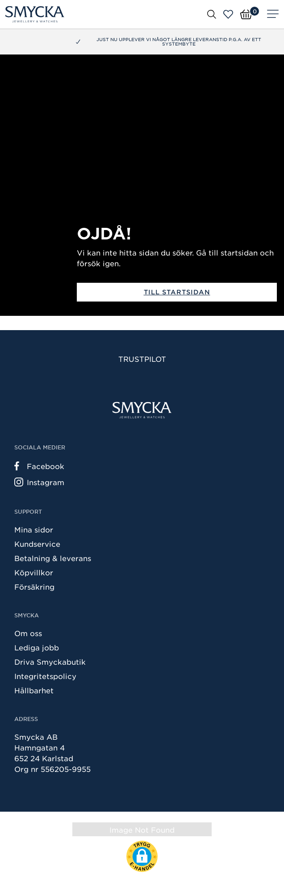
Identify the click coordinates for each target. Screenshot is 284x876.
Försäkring (34, 586)
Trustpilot (142, 358)
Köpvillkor (33, 572)
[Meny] (273, 14)
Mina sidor (33, 529)
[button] (142, 856)
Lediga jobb (36, 647)
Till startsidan (177, 292)
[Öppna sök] (211, 13)
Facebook (39, 465)
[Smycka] (34, 14)
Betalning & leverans (52, 557)
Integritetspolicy (45, 675)
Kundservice (37, 543)
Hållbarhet (34, 690)
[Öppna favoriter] (228, 14)
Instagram (39, 482)
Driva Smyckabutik (50, 661)
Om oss (28, 633)
